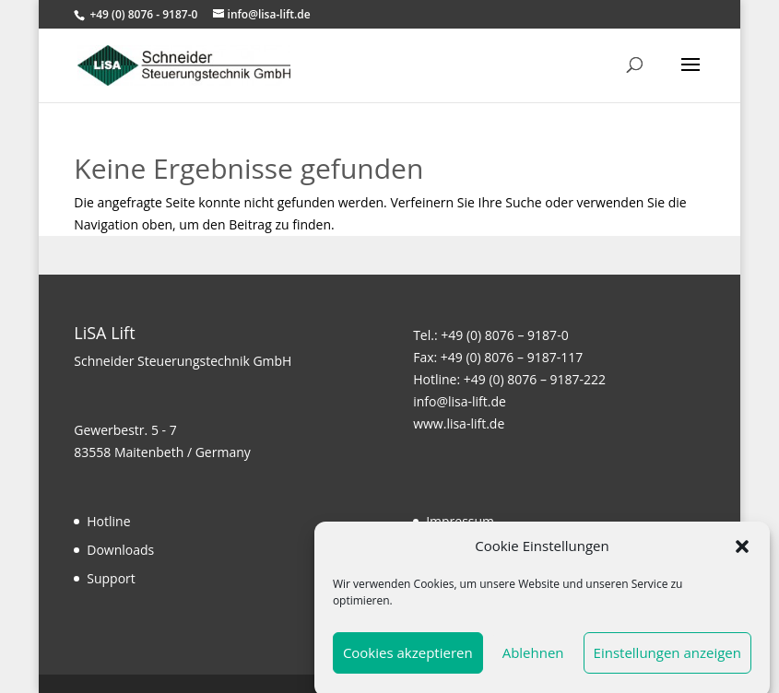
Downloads (120, 549)
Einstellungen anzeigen (667, 658)
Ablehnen (533, 658)
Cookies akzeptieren (408, 658)
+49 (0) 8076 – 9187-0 (504, 335)
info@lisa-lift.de (459, 401)
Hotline (108, 521)
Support (111, 578)
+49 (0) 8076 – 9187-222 (535, 379)
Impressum (460, 521)
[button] (742, 551)
